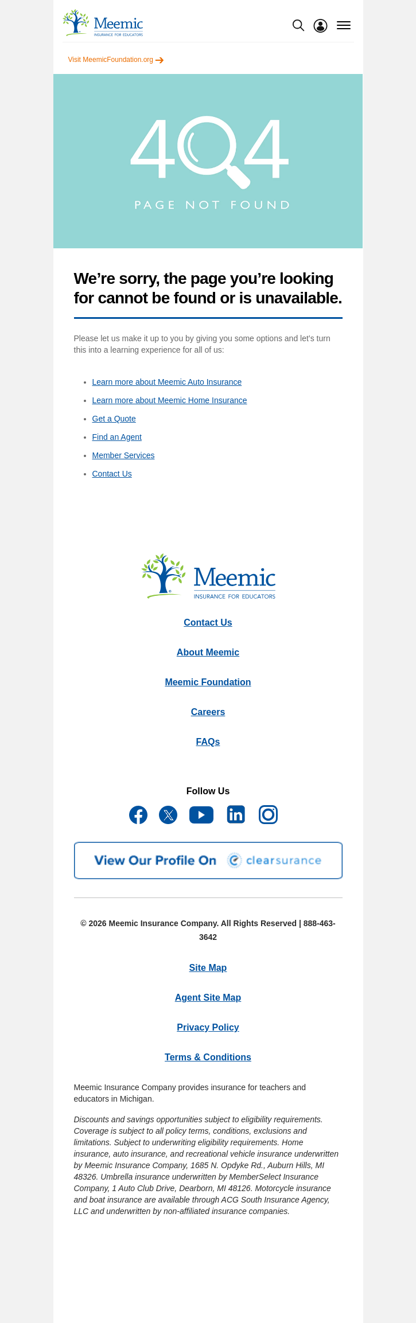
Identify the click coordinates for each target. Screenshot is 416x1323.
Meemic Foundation (208, 682)
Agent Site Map (208, 997)
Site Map (208, 968)
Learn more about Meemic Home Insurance (169, 400)
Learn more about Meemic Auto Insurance (167, 382)
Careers (208, 712)
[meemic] (103, 22)
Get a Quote (114, 418)
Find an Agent (117, 437)
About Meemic (208, 652)
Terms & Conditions (208, 1057)
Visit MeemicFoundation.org (116, 60)
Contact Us (112, 473)
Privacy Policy (208, 1027)
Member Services (123, 455)
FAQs (208, 742)
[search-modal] (298, 25)
